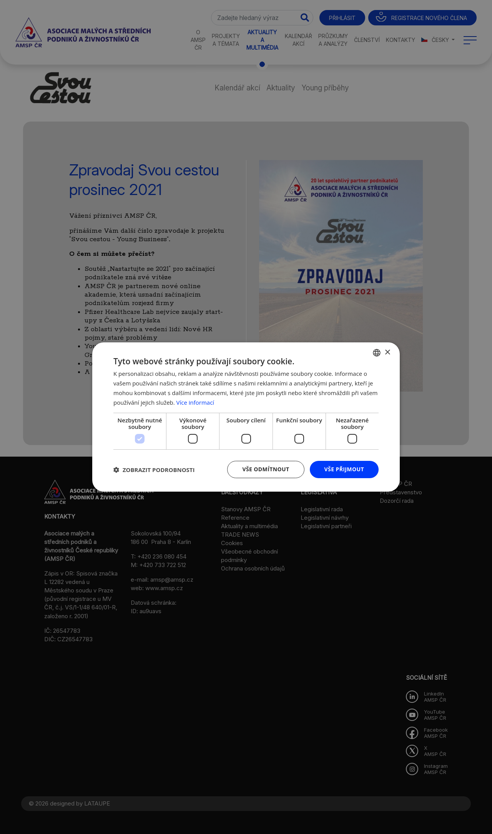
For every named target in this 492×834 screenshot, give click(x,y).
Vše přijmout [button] (344, 469)
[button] (154, 469)
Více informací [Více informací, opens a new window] (195, 402)
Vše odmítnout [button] (265, 469)
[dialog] (246, 417)
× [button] (387, 352)
